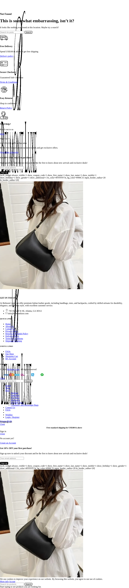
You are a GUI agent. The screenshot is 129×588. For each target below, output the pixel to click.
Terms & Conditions (8, 82)
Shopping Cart (11, 356)
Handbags (15, 395)
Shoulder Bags (17, 403)
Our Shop (9, 354)
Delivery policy (6, 56)
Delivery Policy (12, 336)
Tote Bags (15, 398)
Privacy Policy (11, 331)
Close (2, 378)
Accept (12, 581)
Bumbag (14, 393)
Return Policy (6, 108)
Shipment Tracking (13, 341)
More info (4, 581)
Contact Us (10, 329)
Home (8, 324)
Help (2, 134)
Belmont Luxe (13, 369)
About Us (9, 326)
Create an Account (8, 443)
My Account (10, 359)
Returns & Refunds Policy (16, 334)
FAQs (7, 351)
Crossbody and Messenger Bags (24, 405)
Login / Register (12, 417)
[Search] (12, 32)
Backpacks (15, 400)
